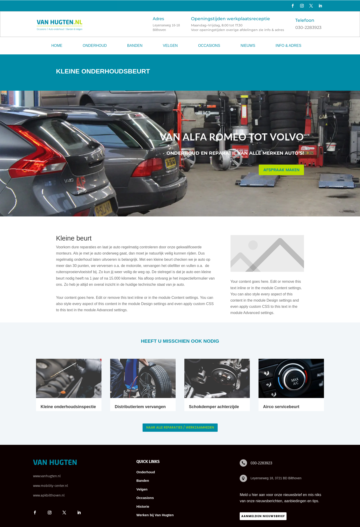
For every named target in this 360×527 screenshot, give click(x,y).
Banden (135, 46)
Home (56, 46)
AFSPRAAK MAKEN (281, 170)
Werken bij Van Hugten (155, 515)
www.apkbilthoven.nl (49, 495)
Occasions (209, 46)
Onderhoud (95, 46)
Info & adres (288, 46)
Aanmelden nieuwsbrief (263, 516)
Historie (142, 506)
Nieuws (248, 46)
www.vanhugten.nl (47, 476)
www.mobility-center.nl (50, 486)
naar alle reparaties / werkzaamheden (180, 427)
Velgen (170, 46)
